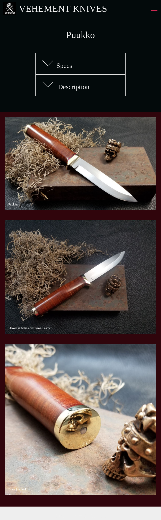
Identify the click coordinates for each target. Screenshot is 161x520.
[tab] (80, 64)
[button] (80, 64)
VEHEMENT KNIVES (63, 8)
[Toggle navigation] (154, 9)
